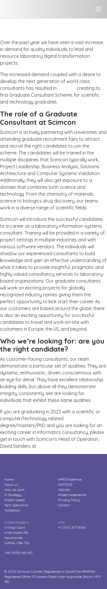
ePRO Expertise (70, 479)
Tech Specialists (16, 505)
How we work (14, 489)
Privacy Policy (69, 500)
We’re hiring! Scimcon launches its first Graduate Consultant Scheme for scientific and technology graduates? (51, 28)
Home (8, 479)
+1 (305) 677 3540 (72, 527)
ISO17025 (65, 484)
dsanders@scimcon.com (63, 446)
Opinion (64, 489)
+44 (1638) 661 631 (18, 552)
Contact (64, 505)
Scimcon (67, 88)
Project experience (72, 495)
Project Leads (14, 500)
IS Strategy (12, 495)
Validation (12, 510)
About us (11, 484)
